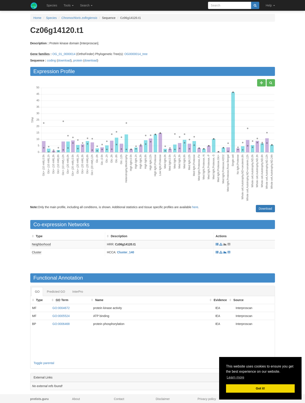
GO (37, 291)
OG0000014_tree (135, 54)
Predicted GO (56, 291)
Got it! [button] (260, 388)
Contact (119, 399)
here (195, 207)
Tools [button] (69, 5)
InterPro (77, 291)
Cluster (36, 252)
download (64, 60)
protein (77, 60)
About (76, 399)
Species (52, 5)
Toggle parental (44, 363)
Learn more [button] (235, 377)
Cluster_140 (125, 252)
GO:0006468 (61, 324)
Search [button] (86, 5)
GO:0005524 (61, 316)
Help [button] (270, 5)
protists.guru (39, 399)
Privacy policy (207, 399)
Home (37, 18)
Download (265, 208)
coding (51, 60)
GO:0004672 (61, 308)
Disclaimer (163, 399)
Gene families (40, 54)
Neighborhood (41, 244)
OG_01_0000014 (63, 54)
